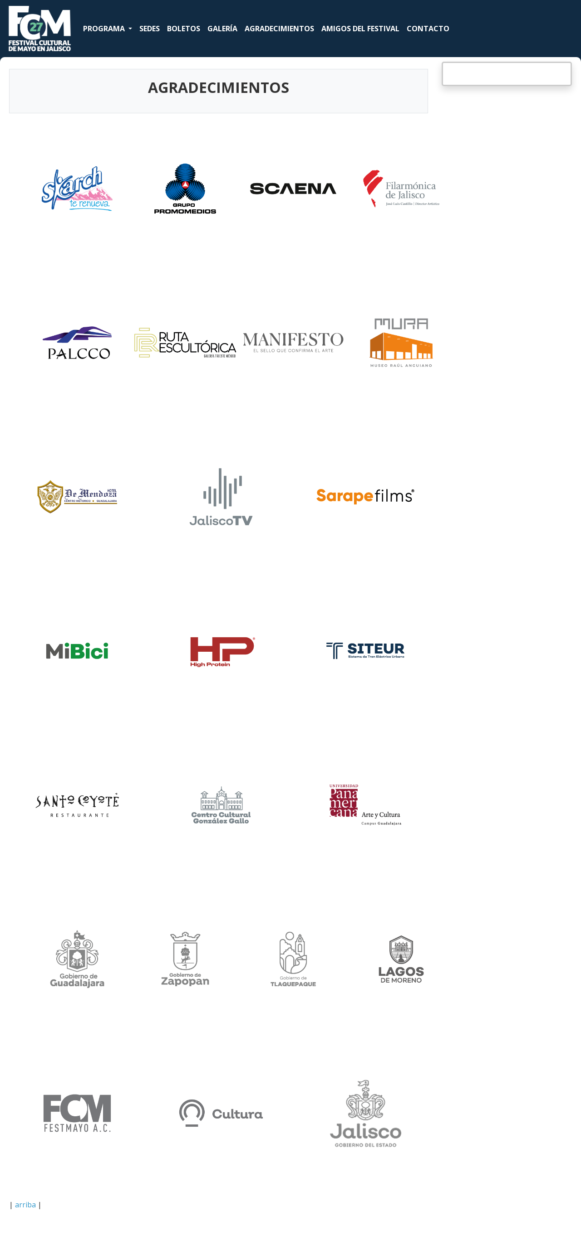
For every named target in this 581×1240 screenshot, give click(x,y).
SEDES (149, 29)
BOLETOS (183, 29)
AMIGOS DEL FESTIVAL (360, 29)
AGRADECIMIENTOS (279, 29)
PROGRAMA (105, 29)
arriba (25, 1205)
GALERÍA (222, 29)
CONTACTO (428, 29)
